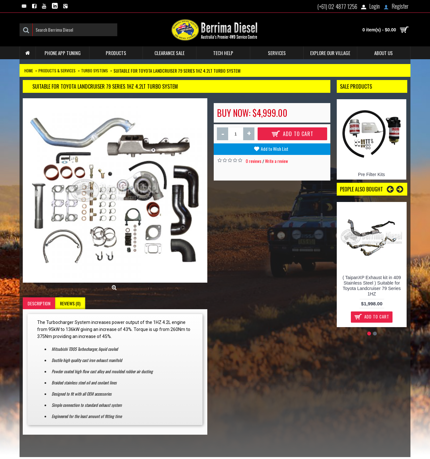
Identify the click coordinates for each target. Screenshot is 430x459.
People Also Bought (361, 189)
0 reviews (253, 161)
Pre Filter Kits (371, 174)
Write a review (276, 161)
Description (39, 303)
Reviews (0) (70, 303)
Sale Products (356, 86)
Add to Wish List (274, 148)
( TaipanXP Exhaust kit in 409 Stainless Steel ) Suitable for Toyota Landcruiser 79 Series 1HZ (372, 285)
